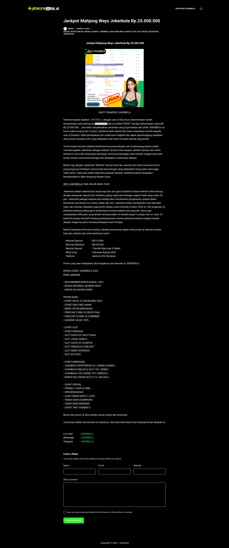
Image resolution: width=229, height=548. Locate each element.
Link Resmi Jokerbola (185, 9)
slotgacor (153, 32)
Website (137, 465)
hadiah (87, 32)
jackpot (95, 32)
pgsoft (128, 32)
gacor (66, 32)
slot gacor (142, 32)
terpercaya (68, 34)
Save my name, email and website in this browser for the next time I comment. (100, 512)
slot (134, 32)
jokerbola (104, 32)
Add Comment (71, 480)
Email (101, 465)
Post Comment (73, 520)
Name (67, 465)
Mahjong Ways (117, 32)
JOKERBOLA (96, 119)
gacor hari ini (76, 32)
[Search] (201, 9)
